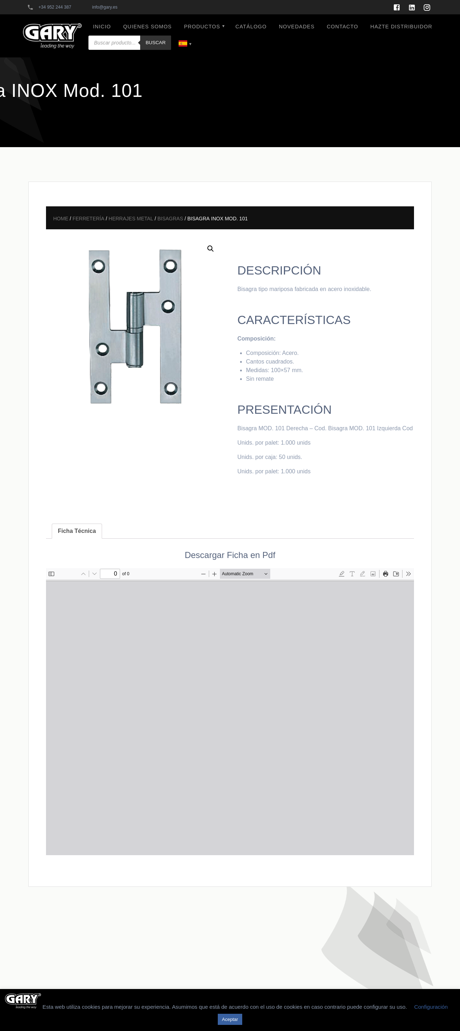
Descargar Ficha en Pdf (230, 555)
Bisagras (170, 218)
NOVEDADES (296, 26)
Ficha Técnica (77, 531)
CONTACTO (342, 26)
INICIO (102, 26)
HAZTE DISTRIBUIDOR (401, 26)
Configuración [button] (430, 1007)
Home (60, 218)
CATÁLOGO (251, 26)
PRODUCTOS (202, 26)
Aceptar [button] (230, 1019)
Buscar (156, 42)
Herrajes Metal (131, 218)
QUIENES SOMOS (147, 26)
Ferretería (89, 218)
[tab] (77, 531)
